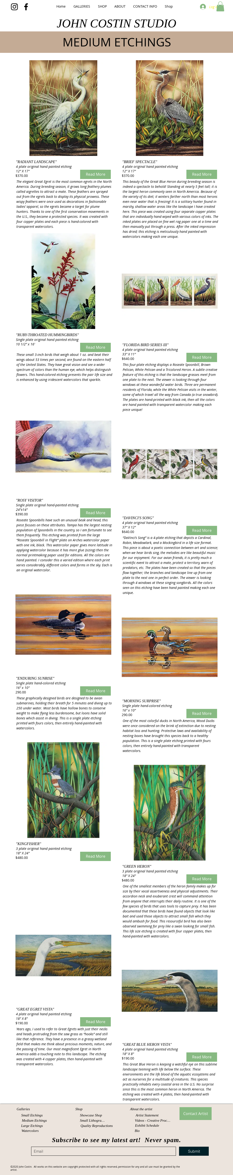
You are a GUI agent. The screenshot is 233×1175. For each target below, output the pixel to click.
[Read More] (95, 174)
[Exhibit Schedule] (147, 1125)
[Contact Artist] (196, 1113)
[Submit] (194, 1151)
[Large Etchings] (32, 1125)
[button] (81, 6)
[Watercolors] (30, 1130)
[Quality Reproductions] (97, 1125)
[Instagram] (14, 6)
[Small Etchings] (32, 1115)
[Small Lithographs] (93, 1120)
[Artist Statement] (147, 1115)
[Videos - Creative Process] (153, 1120)
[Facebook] (26, 6)
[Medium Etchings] (34, 1120)
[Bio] (138, 1130)
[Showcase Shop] (91, 1115)
